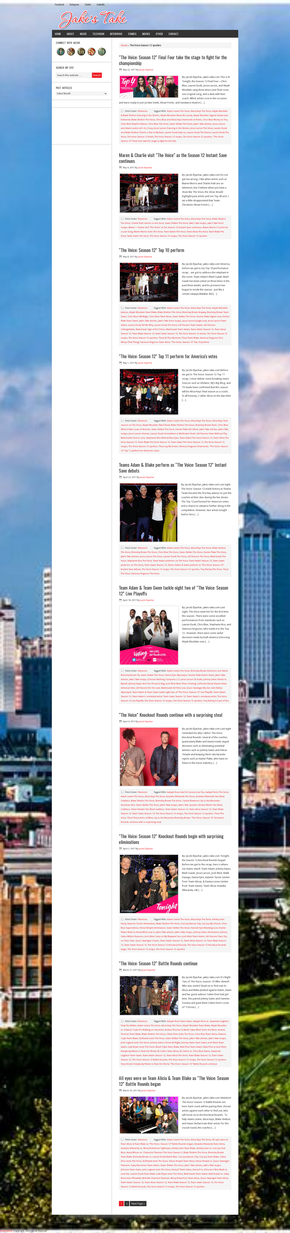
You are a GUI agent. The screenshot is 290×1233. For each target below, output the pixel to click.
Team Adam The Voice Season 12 (196, 438)
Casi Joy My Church (211, 923)
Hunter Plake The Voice (214, 552)
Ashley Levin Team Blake (183, 1148)
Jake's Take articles (202, 124)
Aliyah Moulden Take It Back (156, 425)
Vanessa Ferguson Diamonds (193, 446)
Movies (146, 34)
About (70, 34)
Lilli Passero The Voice (198, 556)
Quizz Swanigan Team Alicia (214, 1178)
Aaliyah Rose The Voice (217, 792)
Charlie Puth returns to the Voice (147, 223)
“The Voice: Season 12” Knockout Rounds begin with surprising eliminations (171, 838)
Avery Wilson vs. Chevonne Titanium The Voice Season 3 (154, 1152)
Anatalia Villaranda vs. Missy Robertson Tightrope (145, 1148)
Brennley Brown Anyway (194, 312)
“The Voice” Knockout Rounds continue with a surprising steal (170, 714)
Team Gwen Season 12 (166, 333)
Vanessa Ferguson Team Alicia (155, 342)
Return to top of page (66, 1222)
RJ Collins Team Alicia (167, 1051)
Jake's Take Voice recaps (169, 321)
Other (159, 34)
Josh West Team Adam (193, 936)
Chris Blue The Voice (158, 124)
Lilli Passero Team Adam (190, 325)
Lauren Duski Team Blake (143, 1174)
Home (58, 34)
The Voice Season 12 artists (192, 333)
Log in (232, 1222)
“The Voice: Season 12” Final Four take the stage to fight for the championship (173, 60)
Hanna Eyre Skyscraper (176, 675)
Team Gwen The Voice (138, 236)
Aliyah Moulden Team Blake (143, 312)
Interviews (116, 34)
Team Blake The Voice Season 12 (154, 442)
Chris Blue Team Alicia (160, 316)
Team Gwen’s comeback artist (201, 696)
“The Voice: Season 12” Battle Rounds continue (158, 963)
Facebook (59, 4)
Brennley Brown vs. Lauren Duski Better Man (155, 1157)
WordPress (221, 1222)
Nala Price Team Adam (191, 1047)
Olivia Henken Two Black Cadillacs (147, 809)
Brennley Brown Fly (130, 675)
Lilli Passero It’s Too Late (148, 688)
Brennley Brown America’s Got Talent (209, 671)
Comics (132, 34)
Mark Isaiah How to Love (133, 438)
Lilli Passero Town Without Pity (212, 433)
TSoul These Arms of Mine (140, 818)
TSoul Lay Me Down (168, 446)
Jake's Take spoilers (187, 805)
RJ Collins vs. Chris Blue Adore (195, 1051)
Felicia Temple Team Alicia (181, 1161)
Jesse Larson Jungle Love (194, 321)
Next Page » (138, 1203)
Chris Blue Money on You (215, 119)
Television (98, 34)
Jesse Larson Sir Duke (191, 679)
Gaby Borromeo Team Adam (145, 1165)
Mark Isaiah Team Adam (178, 329)
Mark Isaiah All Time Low (173, 688)
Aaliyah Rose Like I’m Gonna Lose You (185, 792)
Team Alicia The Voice (197, 231)
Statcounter (6, 1230)
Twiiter (88, 4)
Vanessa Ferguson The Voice (145, 573)
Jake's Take (145, 19)
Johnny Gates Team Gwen (194, 1042)
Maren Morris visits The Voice (148, 231)
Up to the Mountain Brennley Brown (172, 818)
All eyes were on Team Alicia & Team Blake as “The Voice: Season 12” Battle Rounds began (174, 1080)
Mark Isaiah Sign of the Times (150, 329)
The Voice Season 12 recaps (168, 137)
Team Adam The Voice (175, 231)
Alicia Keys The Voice (201, 111)
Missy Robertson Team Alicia (185, 1178)
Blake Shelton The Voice (143, 119)
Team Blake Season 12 (143, 333)
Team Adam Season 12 (202, 329)
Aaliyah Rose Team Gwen (179, 1021)
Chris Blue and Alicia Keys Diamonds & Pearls (179, 119)
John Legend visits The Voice (135, 1042)
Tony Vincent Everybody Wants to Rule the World (145, 1064)
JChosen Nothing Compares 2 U (164, 679)
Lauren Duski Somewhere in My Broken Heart (173, 433)
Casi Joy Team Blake (209, 1157)
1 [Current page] (121, 1203)
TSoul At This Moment (170, 338)
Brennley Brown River (206, 425)
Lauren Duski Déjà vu (175, 132)
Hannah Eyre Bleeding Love (204, 928)
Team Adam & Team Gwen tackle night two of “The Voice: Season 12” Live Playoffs (173, 590)
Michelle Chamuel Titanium (156, 1178)
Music (83, 34)
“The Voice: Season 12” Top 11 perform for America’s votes (168, 356)
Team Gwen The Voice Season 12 (187, 442)
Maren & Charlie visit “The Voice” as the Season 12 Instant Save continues (173, 157)
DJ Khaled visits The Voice (151, 1038)
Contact (173, 34)
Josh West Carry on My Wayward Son (163, 936)
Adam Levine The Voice (178, 111)
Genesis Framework (202, 1222)
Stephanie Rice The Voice (139, 561)
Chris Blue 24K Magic (138, 316)
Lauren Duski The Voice (165, 325)
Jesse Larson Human (139, 433)
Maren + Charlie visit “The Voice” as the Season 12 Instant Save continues (165, 227)
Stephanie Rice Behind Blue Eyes (162, 438)
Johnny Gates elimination (206, 932)
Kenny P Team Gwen (181, 1169)
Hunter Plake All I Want (186, 429)
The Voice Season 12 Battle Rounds (149, 1059)
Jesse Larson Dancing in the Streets (171, 128)
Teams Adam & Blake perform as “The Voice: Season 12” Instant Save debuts (173, 467)
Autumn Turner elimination (141, 923)
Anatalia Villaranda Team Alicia (209, 1144)
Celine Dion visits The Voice (180, 1034)
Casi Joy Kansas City (191, 923)
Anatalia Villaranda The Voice (180, 796)
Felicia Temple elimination (152, 928)
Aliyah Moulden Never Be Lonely (176, 115)
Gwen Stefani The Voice (181, 124)
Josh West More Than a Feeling (181, 683)
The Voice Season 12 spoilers (197, 137)
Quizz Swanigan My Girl (198, 688)
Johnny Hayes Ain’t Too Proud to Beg (146, 683)
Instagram (74, 4)
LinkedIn (101, 4)
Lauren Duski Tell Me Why (140, 325)
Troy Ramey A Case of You (216, 700)
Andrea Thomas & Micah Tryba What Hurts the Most (191, 1030)
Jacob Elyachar (146, 70)
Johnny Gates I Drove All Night (165, 1042)
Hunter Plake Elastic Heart (201, 675)
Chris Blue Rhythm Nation (134, 124)
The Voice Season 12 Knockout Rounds (167, 945)
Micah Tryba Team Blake (167, 1047)
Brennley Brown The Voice (144, 552)
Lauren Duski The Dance (199, 132)
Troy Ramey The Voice (211, 569)
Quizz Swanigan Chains (147, 940)
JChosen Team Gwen (131, 1169)
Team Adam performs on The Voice (170, 561)
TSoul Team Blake (190, 338)
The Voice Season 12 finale (140, 137)
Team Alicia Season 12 (200, 809)
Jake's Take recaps (197, 223)
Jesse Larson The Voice (201, 128)
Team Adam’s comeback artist (147, 696)
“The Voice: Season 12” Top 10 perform (151, 249)
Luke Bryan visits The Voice (141, 1047)
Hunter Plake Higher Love (209, 316)
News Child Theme (177, 1222)
